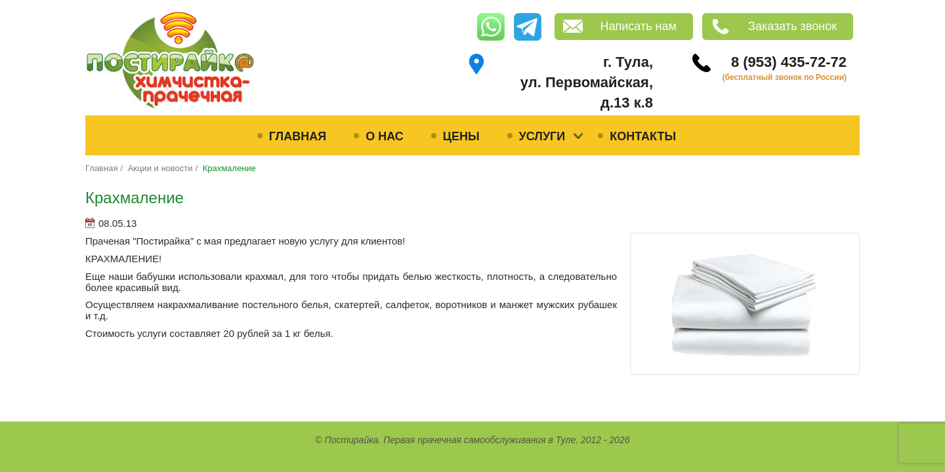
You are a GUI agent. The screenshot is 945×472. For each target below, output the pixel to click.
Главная (297, 136)
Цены (461, 136)
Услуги (542, 136)
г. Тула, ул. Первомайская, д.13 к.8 (586, 82)
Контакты (643, 136)
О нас (385, 136)
